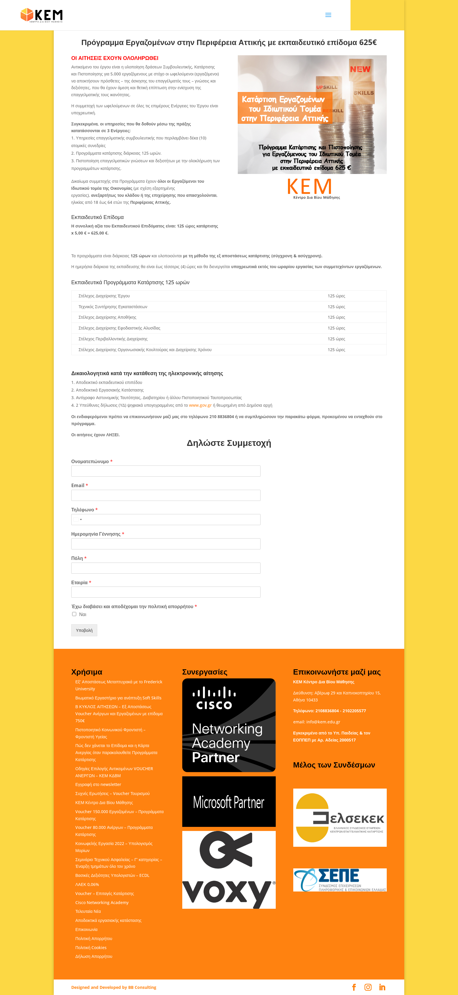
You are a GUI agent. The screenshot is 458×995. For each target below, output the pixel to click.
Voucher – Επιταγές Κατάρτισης (104, 893)
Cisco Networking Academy (102, 902)
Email (79, 485)
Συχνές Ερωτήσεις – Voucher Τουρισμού (112, 793)
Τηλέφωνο (84, 510)
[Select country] (77, 519)
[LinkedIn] (382, 987)
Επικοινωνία (86, 929)
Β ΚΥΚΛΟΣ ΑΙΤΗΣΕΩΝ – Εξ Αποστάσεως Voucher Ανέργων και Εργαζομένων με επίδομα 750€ (119, 713)
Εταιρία (81, 583)
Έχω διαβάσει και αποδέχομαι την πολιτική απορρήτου (134, 606)
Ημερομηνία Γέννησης (97, 534)
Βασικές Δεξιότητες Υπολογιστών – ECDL (112, 875)
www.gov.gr (200, 405)
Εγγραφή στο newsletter (98, 784)
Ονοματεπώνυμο (92, 461)
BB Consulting (142, 987)
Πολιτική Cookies (91, 947)
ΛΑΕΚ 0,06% (87, 884)
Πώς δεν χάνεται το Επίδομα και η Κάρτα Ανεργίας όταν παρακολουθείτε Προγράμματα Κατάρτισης (116, 752)
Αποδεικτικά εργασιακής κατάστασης (108, 920)
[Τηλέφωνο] (166, 519)
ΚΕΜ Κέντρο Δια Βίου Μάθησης (104, 802)
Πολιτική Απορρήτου (93, 938)
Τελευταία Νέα (88, 911)
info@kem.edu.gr (323, 722)
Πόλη (79, 558)
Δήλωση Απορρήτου (93, 956)
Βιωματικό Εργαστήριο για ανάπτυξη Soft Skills (118, 698)
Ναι (82, 614)
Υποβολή (84, 630)
